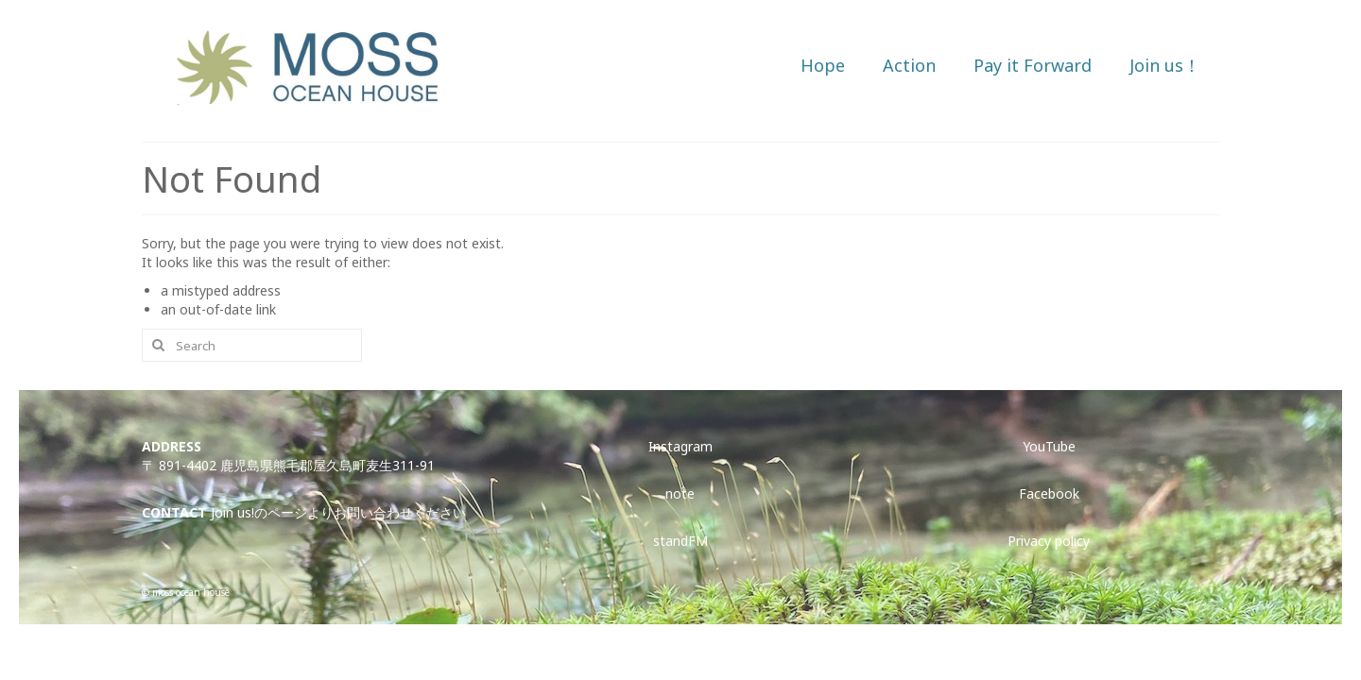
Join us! (232, 512)
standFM (680, 541)
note (680, 493)
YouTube (1049, 446)
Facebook (1049, 493)
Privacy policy (1049, 541)
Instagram (680, 446)
